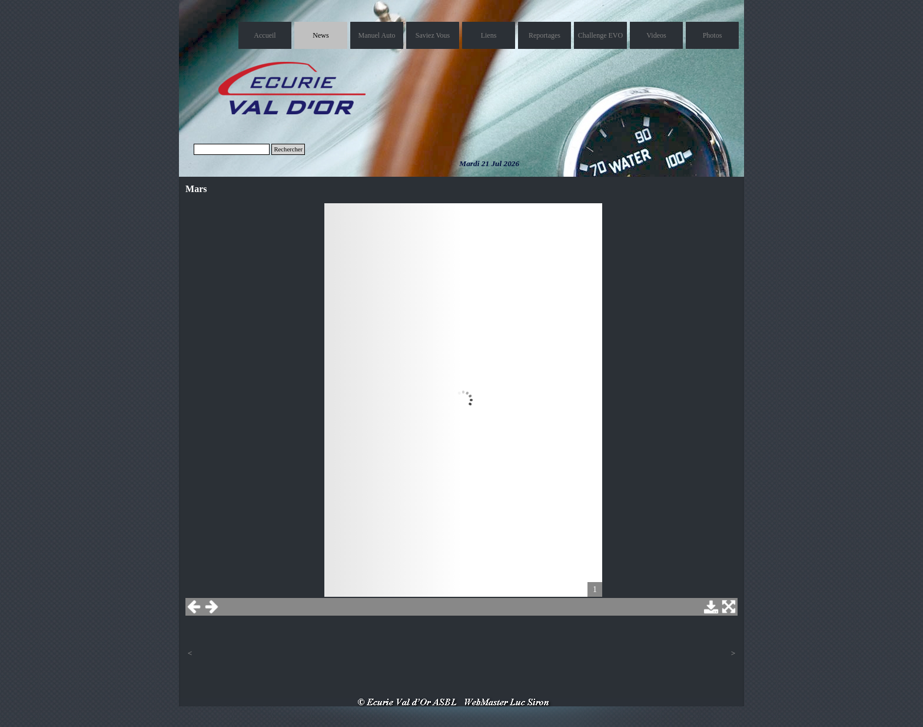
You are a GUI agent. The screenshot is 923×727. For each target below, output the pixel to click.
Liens (489, 35)
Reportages (544, 35)
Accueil (264, 35)
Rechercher (288, 149)
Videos (656, 35)
